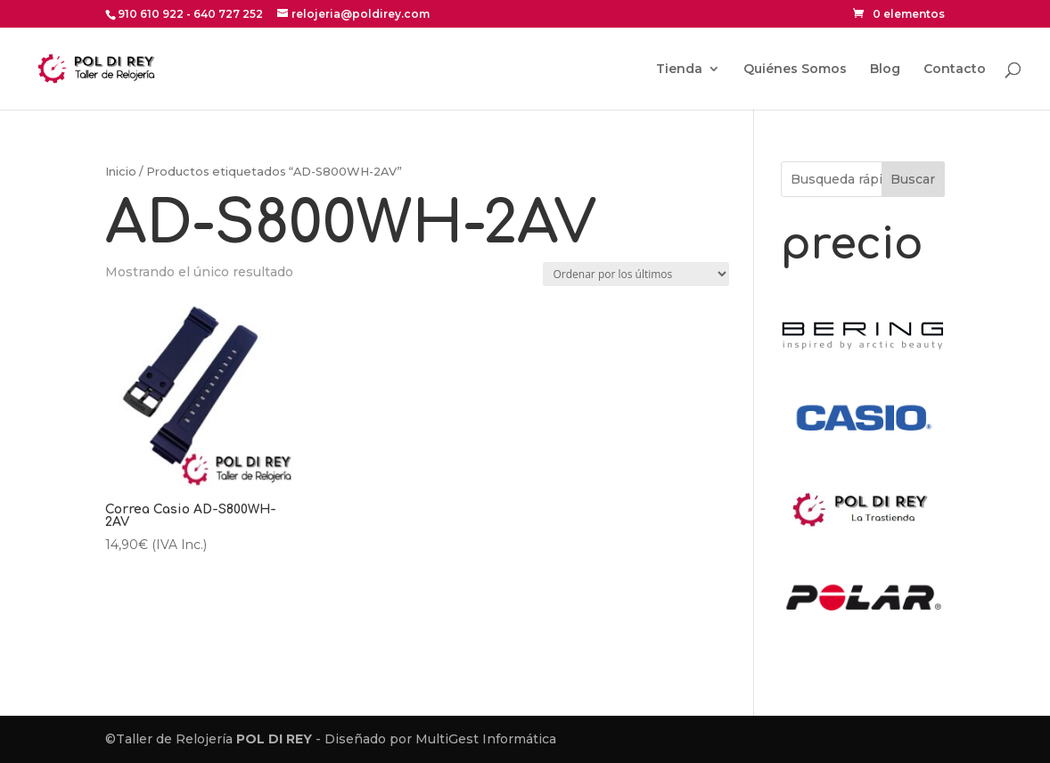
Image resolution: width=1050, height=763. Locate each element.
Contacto (954, 69)
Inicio (120, 171)
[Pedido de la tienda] (636, 274)
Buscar (912, 179)
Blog (885, 69)
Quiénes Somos (795, 69)
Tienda (679, 69)
